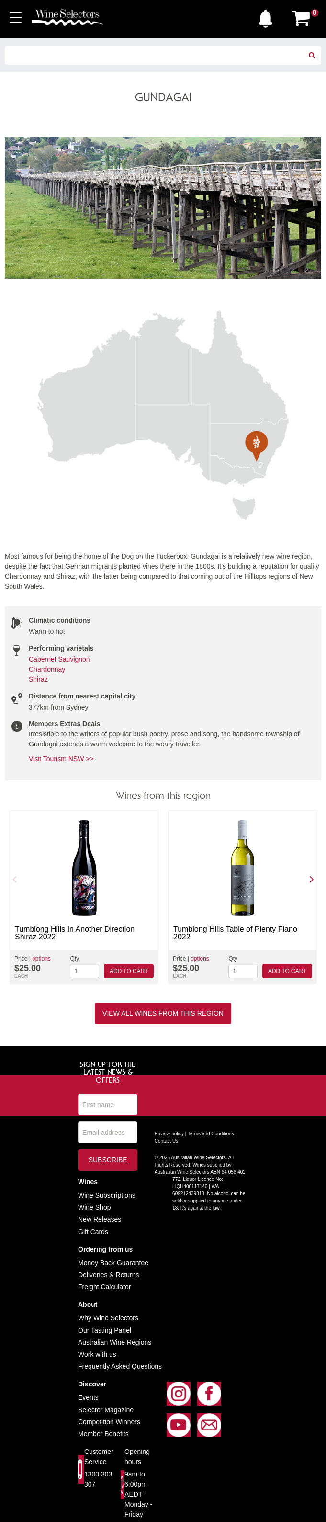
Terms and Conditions (211, 1133)
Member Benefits (103, 1434)
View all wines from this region (163, 1013)
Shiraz (38, 679)
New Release (98, 1219)
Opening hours (137, 1456)
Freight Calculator (104, 1287)
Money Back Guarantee (113, 1263)
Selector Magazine (106, 1410)
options (41, 958)
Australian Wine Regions (114, 1342)
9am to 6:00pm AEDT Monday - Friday (138, 1494)
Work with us (97, 1354)
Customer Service (98, 1456)
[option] (84, 897)
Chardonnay (47, 669)
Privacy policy (169, 1133)
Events (88, 1397)
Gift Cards (93, 1232)
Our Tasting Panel (104, 1330)
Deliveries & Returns (108, 1275)
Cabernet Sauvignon (59, 659)
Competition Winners (109, 1422)
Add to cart (129, 971)
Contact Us (166, 1141)
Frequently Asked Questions (120, 1366)
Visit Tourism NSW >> (61, 759)
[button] (268, 16)
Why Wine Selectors (108, 1318)
